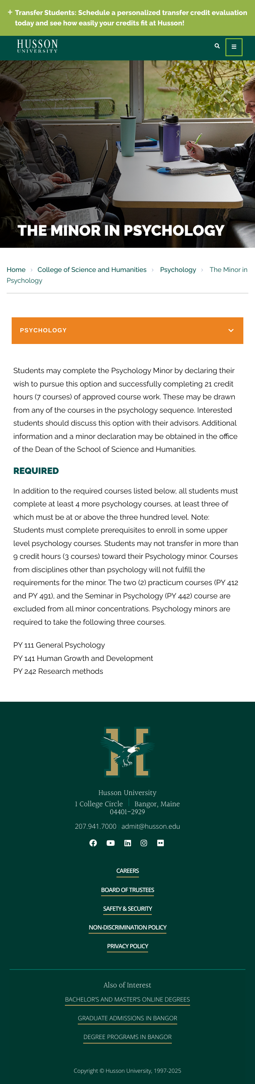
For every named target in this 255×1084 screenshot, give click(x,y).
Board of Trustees (127, 890)
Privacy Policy (127, 946)
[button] (127, 330)
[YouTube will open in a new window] (114, 843)
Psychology (177, 270)
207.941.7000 (95, 826)
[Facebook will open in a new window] (97, 843)
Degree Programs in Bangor (127, 1037)
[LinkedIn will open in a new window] (131, 843)
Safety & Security (127, 909)
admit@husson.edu (150, 826)
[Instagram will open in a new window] (148, 843)
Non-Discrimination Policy (127, 928)
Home (16, 270)
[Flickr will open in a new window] (161, 843)
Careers (127, 871)
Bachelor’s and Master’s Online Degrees (127, 1000)
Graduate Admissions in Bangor (127, 1018)
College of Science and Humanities (91, 270)
